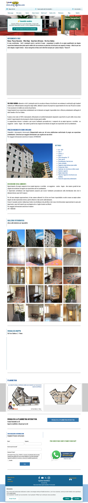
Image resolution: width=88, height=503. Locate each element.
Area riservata (72, 478)
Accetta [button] (77, 498)
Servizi (27, 13)
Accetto (10, 460)
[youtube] (42, 477)
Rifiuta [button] (67, 498)
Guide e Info (52, 13)
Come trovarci (35, 13)
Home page (10, 13)
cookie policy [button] (12, 493)
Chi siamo (18, 13)
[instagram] (48, 477)
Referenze (60, 13)
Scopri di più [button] (12, 498)
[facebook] (39, 477)
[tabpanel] (73, 23)
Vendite (77, 13)
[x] (45, 477)
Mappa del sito (11, 477)
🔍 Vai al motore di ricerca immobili (25, 29)
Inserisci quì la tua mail (12, 446)
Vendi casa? (44, 13)
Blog (69, 13)
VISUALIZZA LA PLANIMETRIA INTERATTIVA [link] (63, 420)
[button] (16, 238)
